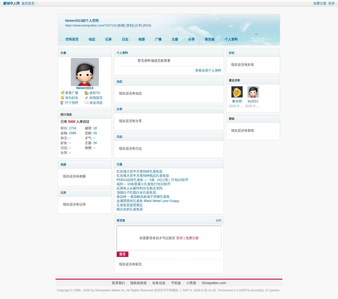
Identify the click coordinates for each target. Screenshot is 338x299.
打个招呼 (71, 102)
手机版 (176, 283)
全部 (218, 220)
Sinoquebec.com (214, 283)
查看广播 (71, 93)
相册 (141, 39)
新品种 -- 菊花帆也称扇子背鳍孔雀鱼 (143, 196)
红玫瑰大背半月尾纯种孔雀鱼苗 (139, 171)
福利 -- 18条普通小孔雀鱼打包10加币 (143, 184)
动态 (92, 39)
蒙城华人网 (11, 3)
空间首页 (72, 39)
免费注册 (319, 3)
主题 (175, 39)
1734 (72, 128)
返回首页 (28, 3)
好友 (231, 52)
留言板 (210, 39)
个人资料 (231, 39)
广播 (158, 39)
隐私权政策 (138, 283)
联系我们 (118, 283)
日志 (125, 39)
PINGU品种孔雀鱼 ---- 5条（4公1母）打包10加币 (152, 180)
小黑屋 (191, 283)
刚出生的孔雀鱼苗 (130, 209)
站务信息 (158, 283)
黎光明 (237, 101)
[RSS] (147, 25)
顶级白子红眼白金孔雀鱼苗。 (138, 192)
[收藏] (121, 25)
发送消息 (96, 102)
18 (95, 128)
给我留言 (96, 98)
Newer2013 (84, 88)
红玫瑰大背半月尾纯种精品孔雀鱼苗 (143, 175)
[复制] (129, 25)
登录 (331, 3)
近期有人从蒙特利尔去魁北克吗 (139, 188)
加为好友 (71, 98)
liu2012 (253, 101)
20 (95, 133)
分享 (191, 39)
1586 (72, 133)
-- (70, 138)
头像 (63, 52)
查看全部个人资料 (208, 70)
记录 (108, 39)
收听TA (95, 93)
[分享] (138, 25)
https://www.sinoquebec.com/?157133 (90, 25)
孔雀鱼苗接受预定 (130, 205)
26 (95, 143)
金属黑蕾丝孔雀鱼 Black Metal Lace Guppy (148, 201)
